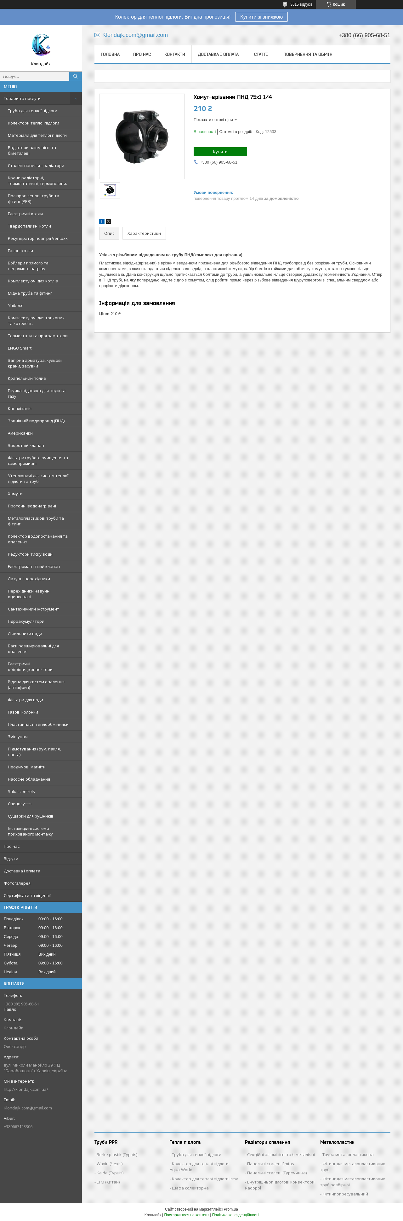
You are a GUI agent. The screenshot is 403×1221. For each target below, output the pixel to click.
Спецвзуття (19, 804)
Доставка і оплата (22, 871)
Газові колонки (23, 712)
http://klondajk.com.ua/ (26, 1089)
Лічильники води (25, 633)
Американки (20, 433)
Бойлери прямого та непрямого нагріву (28, 265)
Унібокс (15, 305)
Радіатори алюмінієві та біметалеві (32, 150)
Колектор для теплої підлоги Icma (205, 1179)
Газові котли (20, 250)
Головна (110, 54)
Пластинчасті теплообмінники (38, 724)
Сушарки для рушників (31, 816)
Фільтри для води (25, 700)
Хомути (15, 493)
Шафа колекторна (190, 1188)
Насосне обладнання (29, 779)
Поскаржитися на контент (186, 1215)
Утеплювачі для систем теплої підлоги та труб (38, 478)
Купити (220, 151)
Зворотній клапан (26, 445)
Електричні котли (25, 214)
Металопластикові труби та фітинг (36, 521)
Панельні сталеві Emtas (270, 1163)
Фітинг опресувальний (345, 1194)
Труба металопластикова (348, 1154)
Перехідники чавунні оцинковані (29, 593)
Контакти (174, 54)
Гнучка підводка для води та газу (36, 393)
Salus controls (21, 791)
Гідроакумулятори (26, 621)
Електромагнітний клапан (34, 566)
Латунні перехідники (29, 579)
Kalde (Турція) (110, 1173)
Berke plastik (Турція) (117, 1154)
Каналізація (19, 408)
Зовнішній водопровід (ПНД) (36, 421)
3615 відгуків (301, 4)
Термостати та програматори (38, 336)
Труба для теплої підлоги (32, 110)
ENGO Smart (19, 348)
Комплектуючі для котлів (33, 281)
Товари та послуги (22, 98)
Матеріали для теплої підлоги (37, 135)
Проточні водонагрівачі (32, 506)
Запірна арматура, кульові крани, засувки (35, 363)
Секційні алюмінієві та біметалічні (281, 1154)
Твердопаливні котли (29, 226)
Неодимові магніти (27, 767)
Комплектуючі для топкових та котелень (36, 320)
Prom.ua (231, 1209)
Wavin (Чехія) (109, 1163)
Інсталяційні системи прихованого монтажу (30, 831)
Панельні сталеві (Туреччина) (277, 1173)
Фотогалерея (17, 883)
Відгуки (11, 858)
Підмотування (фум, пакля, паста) (34, 751)
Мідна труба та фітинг (30, 293)
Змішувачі (18, 736)
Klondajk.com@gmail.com (28, 1108)
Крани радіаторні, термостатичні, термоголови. (37, 180)
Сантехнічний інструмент (33, 609)
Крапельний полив (27, 378)
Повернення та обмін (307, 54)
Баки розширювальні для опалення (33, 648)
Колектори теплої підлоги (33, 123)
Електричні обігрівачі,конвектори (30, 666)
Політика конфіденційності (235, 1215)
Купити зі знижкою (261, 17)
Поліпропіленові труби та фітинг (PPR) (33, 198)
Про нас (12, 846)
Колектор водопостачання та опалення (38, 539)
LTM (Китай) (108, 1182)
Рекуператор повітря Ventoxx (38, 238)
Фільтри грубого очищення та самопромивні (38, 460)
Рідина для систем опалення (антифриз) (36, 684)
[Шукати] (75, 76)
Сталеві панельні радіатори (36, 165)
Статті (261, 54)
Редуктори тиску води (30, 554)
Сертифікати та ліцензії (27, 895)
